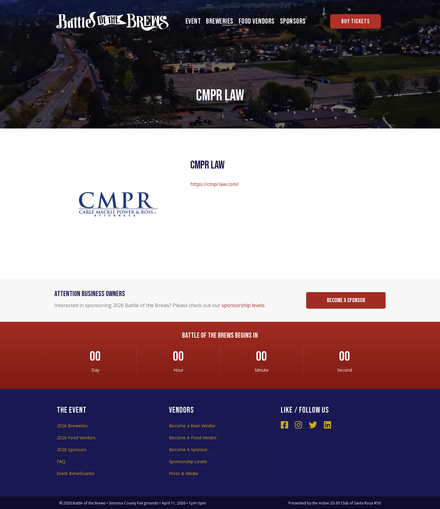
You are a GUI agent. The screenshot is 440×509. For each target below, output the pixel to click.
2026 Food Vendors (76, 437)
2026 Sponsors (71, 449)
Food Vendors (257, 21)
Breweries (219, 21)
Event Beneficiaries (75, 473)
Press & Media (183, 473)
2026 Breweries (72, 426)
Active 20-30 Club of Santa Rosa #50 (350, 503)
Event (193, 21)
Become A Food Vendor (193, 437)
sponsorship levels (243, 305)
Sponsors (293, 21)
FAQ (61, 461)
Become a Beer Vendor (192, 426)
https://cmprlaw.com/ (214, 184)
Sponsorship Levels (188, 461)
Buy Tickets (355, 21)
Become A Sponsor (188, 449)
